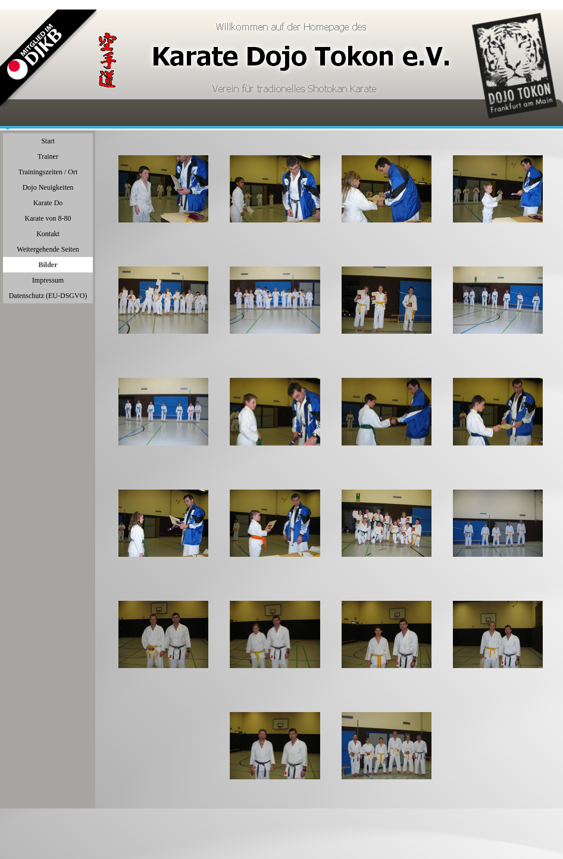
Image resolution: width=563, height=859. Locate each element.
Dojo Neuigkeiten (48, 187)
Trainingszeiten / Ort (48, 172)
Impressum (48, 280)
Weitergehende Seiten (48, 249)
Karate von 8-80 (48, 218)
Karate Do (48, 203)
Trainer (47, 156)
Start (48, 141)
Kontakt (48, 234)
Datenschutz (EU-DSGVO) (48, 295)
